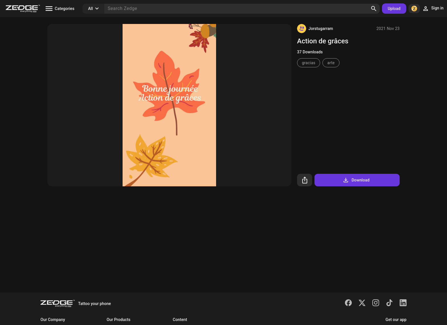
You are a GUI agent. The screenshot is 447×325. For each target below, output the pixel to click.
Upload (394, 8)
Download (355, 180)
